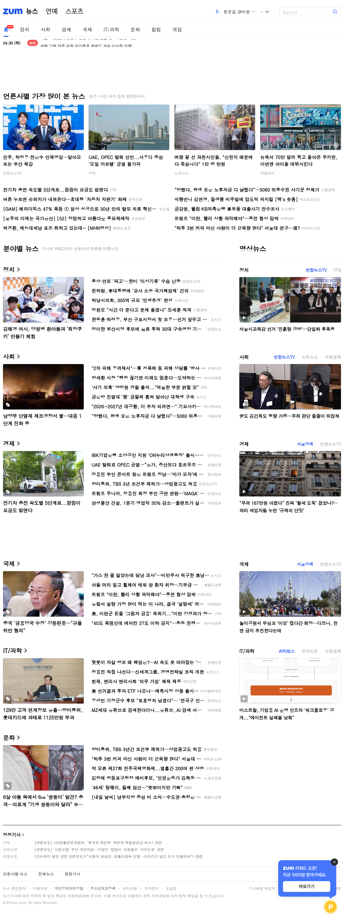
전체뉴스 (46, 874)
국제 (87, 29)
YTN (92, 172)
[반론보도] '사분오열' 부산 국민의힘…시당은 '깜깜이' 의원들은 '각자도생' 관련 (99, 849)
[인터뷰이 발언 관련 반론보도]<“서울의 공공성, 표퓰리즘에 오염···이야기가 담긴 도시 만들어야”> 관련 (118, 856)
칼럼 (156, 29)
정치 (24, 29)
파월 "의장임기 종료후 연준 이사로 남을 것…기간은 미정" (88, 43)
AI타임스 (287, 651)
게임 (177, 29)
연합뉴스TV (12, 172)
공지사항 (130, 888)
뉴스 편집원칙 (14, 888)
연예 (52, 11)
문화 (135, 29)
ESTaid (12, 902)
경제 (66, 29)
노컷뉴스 (181, 172)
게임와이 (267, 172)
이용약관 (40, 888)
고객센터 (151, 888)
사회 (45, 29)
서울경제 (333, 357)
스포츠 (74, 11)
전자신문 (310, 651)
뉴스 (32, 11)
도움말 (171, 888)
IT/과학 (111, 29)
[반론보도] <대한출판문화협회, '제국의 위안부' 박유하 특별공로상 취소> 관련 (98, 842)
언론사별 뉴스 (15, 874)
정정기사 (11, 835)
